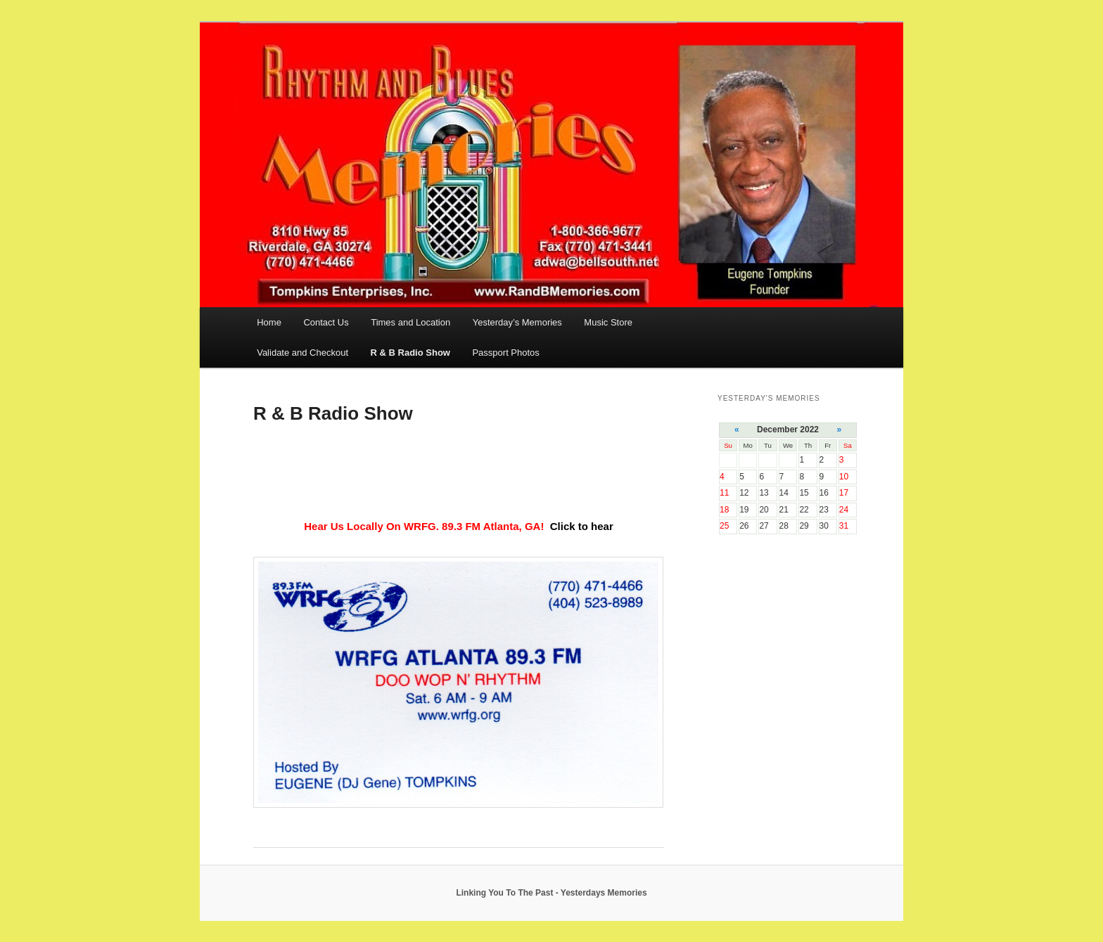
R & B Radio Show (410, 352)
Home (269, 322)
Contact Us (325, 322)
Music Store (608, 322)
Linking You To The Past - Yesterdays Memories (551, 893)
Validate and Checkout (302, 352)
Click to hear (581, 526)
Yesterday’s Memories (517, 322)
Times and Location (410, 322)
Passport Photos (505, 352)
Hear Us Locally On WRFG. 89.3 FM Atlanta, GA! (425, 526)
